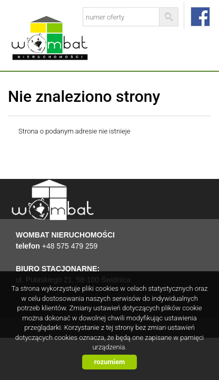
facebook (200, 16)
